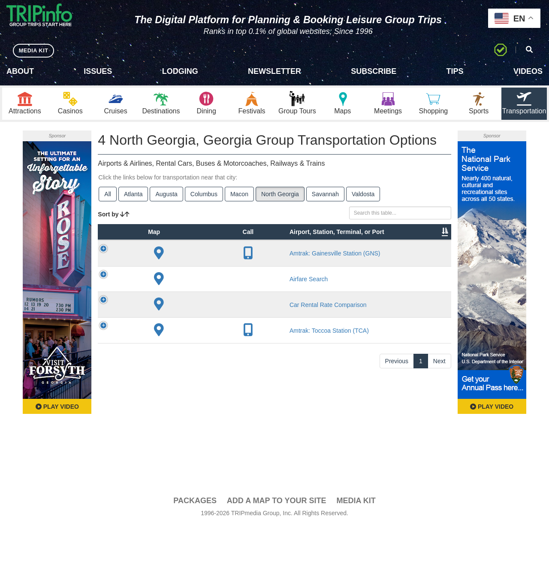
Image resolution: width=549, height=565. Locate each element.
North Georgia (280, 196)
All (107, 196)
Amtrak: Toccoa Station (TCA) (202, 458)
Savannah (325, 196)
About (20, 71)
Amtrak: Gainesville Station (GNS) (202, 290)
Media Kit (355, 539)
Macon (239, 196)
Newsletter (274, 71)
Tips (455, 71)
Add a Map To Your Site (276, 539)
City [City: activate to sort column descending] (234, 260)
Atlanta (133, 196)
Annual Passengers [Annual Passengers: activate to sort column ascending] (356, 256)
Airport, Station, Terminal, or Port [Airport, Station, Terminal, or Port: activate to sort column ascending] (197, 247)
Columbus (203, 196)
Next (439, 496)
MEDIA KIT (35, 50)
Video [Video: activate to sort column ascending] (398, 260)
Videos (528, 71)
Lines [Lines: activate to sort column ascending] (273, 260)
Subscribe (373, 71)
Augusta (166, 196)
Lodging (180, 71)
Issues (98, 71)
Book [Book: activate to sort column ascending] (430, 260)
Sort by (114, 216)
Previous (396, 496)
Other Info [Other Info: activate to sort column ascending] (313, 256)
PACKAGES (195, 539)
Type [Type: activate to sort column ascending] (161, 260)
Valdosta (363, 196)
